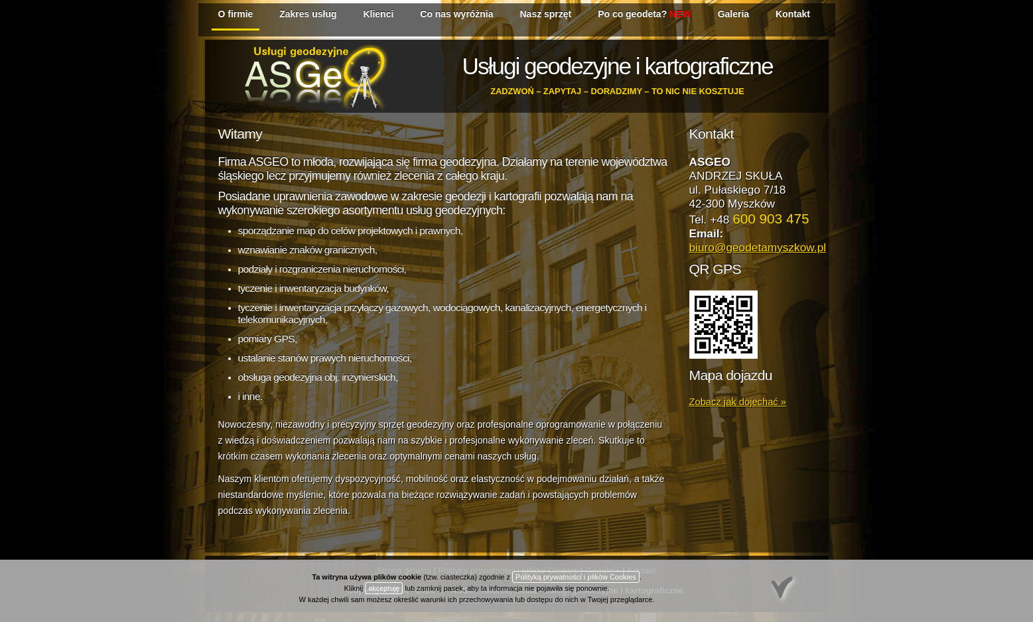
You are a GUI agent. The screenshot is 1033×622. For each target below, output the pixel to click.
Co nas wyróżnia (456, 14)
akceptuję (383, 588)
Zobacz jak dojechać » (737, 402)
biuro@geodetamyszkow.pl (758, 247)
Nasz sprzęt (546, 14)
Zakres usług (307, 14)
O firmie (235, 14)
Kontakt (793, 14)
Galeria (733, 14)
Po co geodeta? (644, 14)
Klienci (378, 14)
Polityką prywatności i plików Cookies (576, 577)
